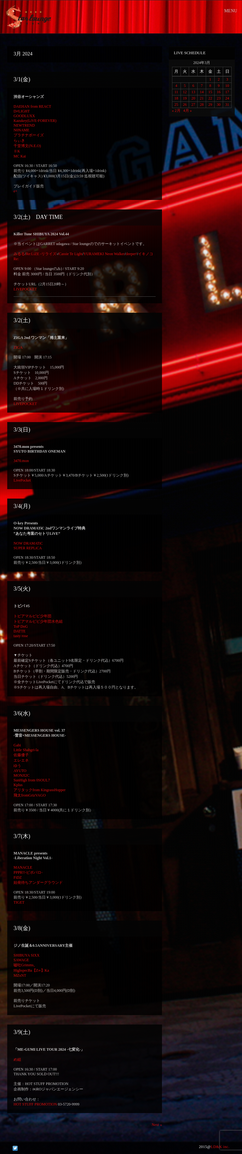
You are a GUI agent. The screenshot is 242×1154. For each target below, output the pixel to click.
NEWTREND (24, 125)
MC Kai (20, 156)
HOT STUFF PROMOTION (35, 1104)
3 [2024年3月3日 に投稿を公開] (227, 79)
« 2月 (176, 110)
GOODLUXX (24, 116)
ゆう (17, 765)
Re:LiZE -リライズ (41, 254)
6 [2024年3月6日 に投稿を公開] (193, 85)
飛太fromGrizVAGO (30, 795)
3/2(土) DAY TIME (38, 217)
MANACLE (23, 867)
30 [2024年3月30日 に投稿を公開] (219, 104)
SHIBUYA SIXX (26, 955)
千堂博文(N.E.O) (27, 146)
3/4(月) (22, 506)
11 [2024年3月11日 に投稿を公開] (176, 92)
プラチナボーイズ (29, 135)
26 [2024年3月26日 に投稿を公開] (185, 104)
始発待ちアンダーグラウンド (38, 882)
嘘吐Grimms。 (25, 965)
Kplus (18, 785)
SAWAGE (21, 960)
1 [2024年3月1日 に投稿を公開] (210, 79)
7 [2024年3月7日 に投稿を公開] (202, 85)
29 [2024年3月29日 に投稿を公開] (210, 104)
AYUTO (20, 770)
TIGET (19, 902)
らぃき (19, 140)
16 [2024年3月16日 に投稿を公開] (219, 92)
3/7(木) (22, 836)
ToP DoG (21, 626)
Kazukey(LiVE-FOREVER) (35, 120)
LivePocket (22, 480)
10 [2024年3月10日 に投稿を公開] (227, 85)
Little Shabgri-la (26, 750)
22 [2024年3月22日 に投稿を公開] (210, 98)
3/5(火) (22, 589)
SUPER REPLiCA (28, 548)
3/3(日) (22, 429)
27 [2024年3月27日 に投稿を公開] (193, 104)
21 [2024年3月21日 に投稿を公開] (202, 98)
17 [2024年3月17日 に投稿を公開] (227, 92)
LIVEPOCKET (25, 289)
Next (157, 1125)
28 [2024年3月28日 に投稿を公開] (202, 104)
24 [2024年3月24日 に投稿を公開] (227, 98)
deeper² (131, 254)
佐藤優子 (21, 755)
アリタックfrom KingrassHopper (40, 790)
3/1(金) (22, 79)
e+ (15, 191)
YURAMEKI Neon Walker (104, 254)
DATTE (20, 631)
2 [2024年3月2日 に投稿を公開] (219, 79)
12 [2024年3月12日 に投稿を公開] (185, 92)
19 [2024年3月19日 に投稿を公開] (185, 98)
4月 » (187, 110)
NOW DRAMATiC (28, 543)
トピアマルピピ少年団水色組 (38, 621)
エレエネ (21, 760)
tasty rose (21, 636)
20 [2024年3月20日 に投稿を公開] (193, 98)
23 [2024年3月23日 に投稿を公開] (219, 98)
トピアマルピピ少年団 (32, 616)
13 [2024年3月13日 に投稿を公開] (193, 92)
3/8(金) (22, 928)
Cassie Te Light (71, 254)
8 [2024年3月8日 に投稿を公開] (210, 85)
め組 (17, 1059)
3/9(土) (22, 1032)
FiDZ (18, 877)
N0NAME (21, 130)
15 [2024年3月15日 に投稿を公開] (210, 92)
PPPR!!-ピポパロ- (28, 872)
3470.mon (21, 461)
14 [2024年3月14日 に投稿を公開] (202, 92)
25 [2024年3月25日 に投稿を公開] (176, 104)
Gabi (17, 745)
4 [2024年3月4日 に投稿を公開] (176, 85)
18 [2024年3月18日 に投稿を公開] (176, 98)
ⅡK (17, 151)
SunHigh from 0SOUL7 (32, 780)
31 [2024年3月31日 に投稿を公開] (227, 104)
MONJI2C (22, 775)
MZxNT (20, 975)
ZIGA (18, 347)
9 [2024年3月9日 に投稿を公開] (219, 85)
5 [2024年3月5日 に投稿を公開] (185, 85)
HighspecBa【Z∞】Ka (31, 970)
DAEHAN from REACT (32, 106)
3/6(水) (22, 713)
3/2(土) (22, 320)
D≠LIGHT (22, 111)
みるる (19, 254)
